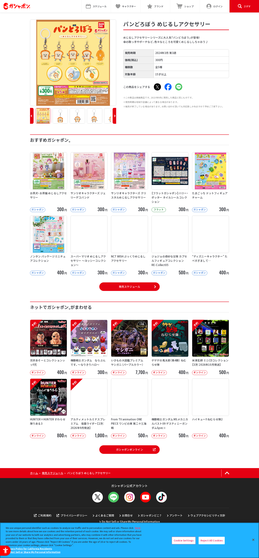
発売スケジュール (129, 286)
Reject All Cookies (212, 540)
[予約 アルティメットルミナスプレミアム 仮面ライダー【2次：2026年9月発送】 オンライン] (89, 408)
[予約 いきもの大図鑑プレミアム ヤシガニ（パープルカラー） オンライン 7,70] (129, 347)
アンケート (176, 515)
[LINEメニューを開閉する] (113, 497)
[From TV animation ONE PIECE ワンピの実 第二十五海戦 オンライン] (129, 408)
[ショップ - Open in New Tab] (185, 6)
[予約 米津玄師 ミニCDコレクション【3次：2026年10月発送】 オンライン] (210, 347)
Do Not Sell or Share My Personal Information (131, 521)
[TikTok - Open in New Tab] (161, 497)
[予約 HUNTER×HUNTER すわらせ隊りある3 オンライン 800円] (48, 408)
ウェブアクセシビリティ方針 (207, 515)
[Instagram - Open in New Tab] (129, 497)
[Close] (253, 540)
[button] (32, 116)
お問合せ (127, 515)
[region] (129, 540)
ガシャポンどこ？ (151, 515)
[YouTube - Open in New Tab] (145, 497)
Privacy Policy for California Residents (29, 548)
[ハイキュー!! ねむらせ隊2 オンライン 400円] (210, 408)
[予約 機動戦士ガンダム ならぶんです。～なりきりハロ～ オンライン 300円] (89, 347)
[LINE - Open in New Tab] (178, 86)
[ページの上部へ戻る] (227, 473)
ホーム (34, 473)
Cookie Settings (184, 540)
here (138, 528)
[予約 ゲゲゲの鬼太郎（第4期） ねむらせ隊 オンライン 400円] (170, 347)
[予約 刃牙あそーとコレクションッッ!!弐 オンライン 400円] (48, 347)
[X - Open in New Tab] (157, 86)
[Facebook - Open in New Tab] (168, 86)
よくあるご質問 (104, 515)
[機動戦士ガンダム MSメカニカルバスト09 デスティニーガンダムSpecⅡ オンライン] (170, 408)
